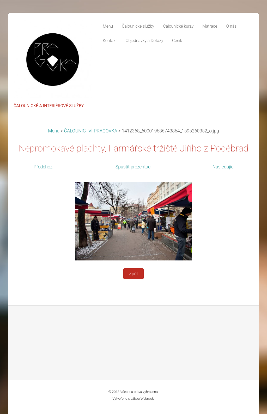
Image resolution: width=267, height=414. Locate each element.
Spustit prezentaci (133, 166)
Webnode (148, 398)
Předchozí (43, 166)
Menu (53, 130)
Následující (223, 166)
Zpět (133, 273)
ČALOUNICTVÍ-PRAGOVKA (90, 130)
